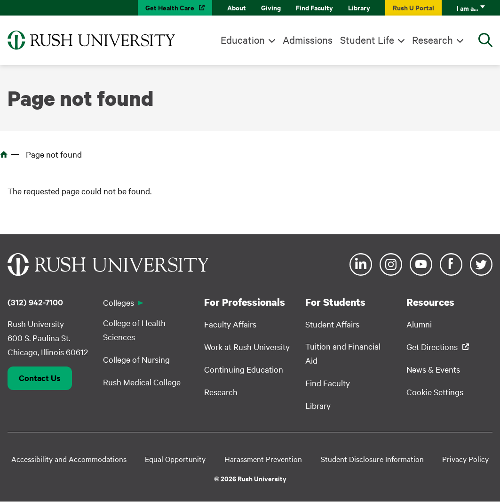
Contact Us (40, 377)
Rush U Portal (413, 7)
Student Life (367, 39)
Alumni (419, 324)
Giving (271, 7)
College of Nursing (136, 359)
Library (359, 7)
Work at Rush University (247, 346)
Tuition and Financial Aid (343, 353)
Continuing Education (243, 369)
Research (432, 39)
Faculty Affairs (230, 324)
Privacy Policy (465, 459)
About (236, 7)
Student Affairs (332, 324)
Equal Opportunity (175, 459)
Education (243, 39)
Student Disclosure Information (372, 459)
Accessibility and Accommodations (69, 459)
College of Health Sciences (134, 329)
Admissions (308, 39)
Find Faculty (314, 7)
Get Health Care (169, 7)
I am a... (467, 8)
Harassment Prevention (263, 459)
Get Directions (432, 346)
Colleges (118, 302)
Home (4, 154)
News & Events (433, 369)
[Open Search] (485, 40)
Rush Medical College (142, 381)
